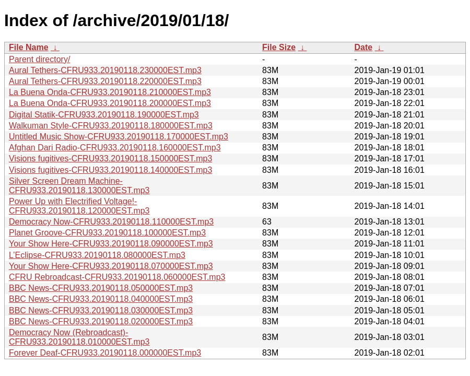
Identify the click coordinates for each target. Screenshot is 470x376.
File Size (279, 47)
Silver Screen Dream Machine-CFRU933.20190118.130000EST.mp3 (79, 186)
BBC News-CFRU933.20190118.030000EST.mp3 (101, 310)
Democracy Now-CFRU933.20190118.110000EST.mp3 (111, 221)
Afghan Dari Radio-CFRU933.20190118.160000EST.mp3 (115, 147)
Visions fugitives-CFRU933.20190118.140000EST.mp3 (110, 170)
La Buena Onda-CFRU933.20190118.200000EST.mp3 (110, 103)
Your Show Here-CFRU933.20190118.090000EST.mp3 (111, 243)
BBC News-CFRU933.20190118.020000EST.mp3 (101, 321)
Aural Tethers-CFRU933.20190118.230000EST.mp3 (105, 70)
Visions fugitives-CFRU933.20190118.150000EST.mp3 (110, 158)
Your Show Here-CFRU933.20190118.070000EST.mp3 (111, 266)
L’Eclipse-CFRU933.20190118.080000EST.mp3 (97, 255)
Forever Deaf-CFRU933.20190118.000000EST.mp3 (105, 352)
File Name (29, 47)
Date (363, 47)
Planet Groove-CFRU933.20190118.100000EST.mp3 (107, 232)
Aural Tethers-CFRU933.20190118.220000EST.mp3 (105, 81)
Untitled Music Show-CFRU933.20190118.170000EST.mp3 (118, 136)
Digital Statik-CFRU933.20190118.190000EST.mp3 (104, 114)
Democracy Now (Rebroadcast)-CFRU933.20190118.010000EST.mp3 (79, 337)
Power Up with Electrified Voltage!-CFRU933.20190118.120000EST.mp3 (79, 206)
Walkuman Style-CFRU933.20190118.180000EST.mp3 (111, 125)
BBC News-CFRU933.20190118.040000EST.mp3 (101, 299)
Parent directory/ (39, 59)
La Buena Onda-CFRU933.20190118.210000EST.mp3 (110, 92)
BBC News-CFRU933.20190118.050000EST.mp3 (101, 288)
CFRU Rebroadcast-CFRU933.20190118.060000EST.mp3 (117, 277)
